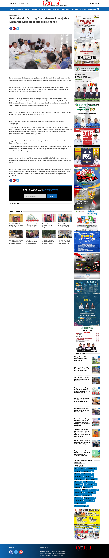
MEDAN (34, 9)
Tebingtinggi (79, 500)
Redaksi (42, 551)
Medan (90, 484)
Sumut (77, 498)
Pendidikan (78, 492)
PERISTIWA (74, 9)
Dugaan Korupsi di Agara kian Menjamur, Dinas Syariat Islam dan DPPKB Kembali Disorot (82, 390)
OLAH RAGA (92, 9)
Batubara (86, 471)
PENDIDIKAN (65, 9)
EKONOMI (83, 9)
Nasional (86, 487)
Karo (76, 482)
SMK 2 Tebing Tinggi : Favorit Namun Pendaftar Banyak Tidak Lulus (82, 368)
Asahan (77, 471)
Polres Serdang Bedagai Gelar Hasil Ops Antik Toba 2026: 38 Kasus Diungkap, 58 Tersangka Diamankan (82, 422)
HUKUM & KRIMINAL (45, 9)
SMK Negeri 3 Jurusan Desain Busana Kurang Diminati (81, 379)
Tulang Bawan (79, 503)
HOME (12, 9)
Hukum (88, 476)
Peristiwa (90, 492)
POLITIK (56, 9)
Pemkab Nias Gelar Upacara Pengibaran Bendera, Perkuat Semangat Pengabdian (48, 243)
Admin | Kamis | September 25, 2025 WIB (18, 25)
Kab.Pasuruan (90, 479)
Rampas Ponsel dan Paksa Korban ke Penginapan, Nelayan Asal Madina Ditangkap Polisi (48, 227)
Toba (89, 500)
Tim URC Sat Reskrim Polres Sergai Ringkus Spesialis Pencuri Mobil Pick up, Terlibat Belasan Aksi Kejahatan (16, 227)
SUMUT (27, 9)
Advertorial (91, 468)
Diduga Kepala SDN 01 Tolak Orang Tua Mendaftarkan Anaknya (81, 399)
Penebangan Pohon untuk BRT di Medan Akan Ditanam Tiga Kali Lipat (64, 242)
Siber (47, 551)
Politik (77, 495)
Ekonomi (78, 476)
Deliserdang (86, 474)
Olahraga (85, 490)
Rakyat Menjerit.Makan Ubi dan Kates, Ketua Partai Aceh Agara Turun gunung (31, 243)
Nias (76, 490)
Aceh (81, 468)
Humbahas (78, 479)
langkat (16, 15)
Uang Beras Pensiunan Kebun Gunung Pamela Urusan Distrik (81, 410)
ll (84, 484)
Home (11, 15)
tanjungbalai (88, 498)
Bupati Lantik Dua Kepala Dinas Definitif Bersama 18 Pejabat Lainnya (82, 442)
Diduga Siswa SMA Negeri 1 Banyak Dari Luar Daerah (81, 358)
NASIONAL (19, 9)
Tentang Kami (62, 551)
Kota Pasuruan (87, 482)
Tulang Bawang (80, 506)
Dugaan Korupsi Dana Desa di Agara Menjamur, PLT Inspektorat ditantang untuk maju (82, 453)
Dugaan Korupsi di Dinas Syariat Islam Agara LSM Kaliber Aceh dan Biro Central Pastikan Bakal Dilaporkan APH (32, 227)
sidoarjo (86, 495)
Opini (94, 490)
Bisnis (77, 474)
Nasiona (77, 487)
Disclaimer (54, 551)
